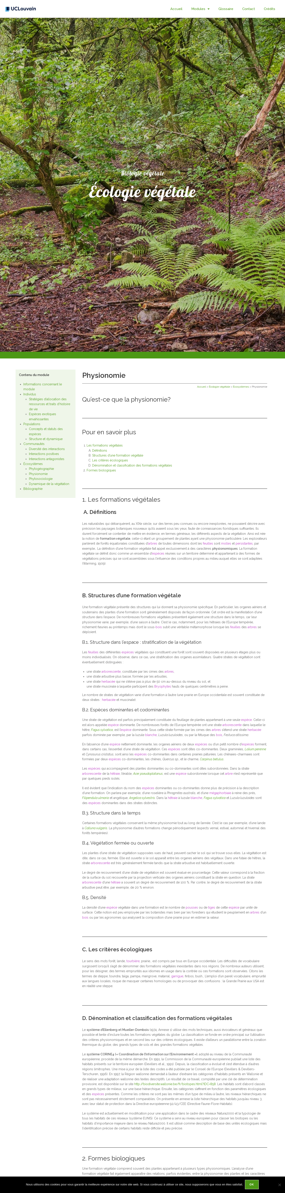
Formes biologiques (102, 470)
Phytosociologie (41, 479)
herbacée (108, 681)
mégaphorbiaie (220, 793)
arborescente (111, 671)
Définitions (99, 450)
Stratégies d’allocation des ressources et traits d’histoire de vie (49, 404)
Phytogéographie (41, 469)
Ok (252, 1185)
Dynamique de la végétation (49, 484)
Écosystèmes (33, 464)
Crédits (269, 9)
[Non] (279, 1185)
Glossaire (225, 9)
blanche (151, 735)
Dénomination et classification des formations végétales (132, 465)
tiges (211, 907)
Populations (31, 424)
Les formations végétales (105, 445)
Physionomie (38, 474)
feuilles (208, 543)
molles (226, 543)
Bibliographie (33, 489)
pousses (192, 907)
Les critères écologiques (110, 460)
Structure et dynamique (46, 439)
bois (159, 627)
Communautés (34, 444)
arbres (152, 543)
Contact (248, 9)
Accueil (176, 9)
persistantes (244, 543)
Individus (29, 394)
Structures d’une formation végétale (117, 455)
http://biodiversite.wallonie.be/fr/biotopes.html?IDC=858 (175, 1084)
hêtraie (115, 773)
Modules (200, 9)
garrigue (177, 976)
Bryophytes (162, 686)
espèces (158, 553)
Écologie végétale (219, 386)
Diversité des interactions (47, 449)
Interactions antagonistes (46, 459)
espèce (246, 720)
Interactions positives (44, 454)
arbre (229, 773)
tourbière (133, 961)
